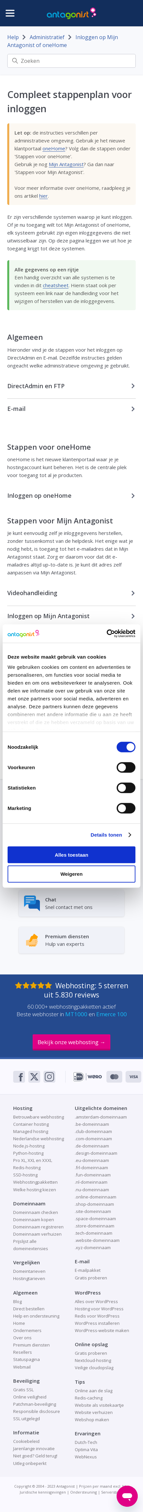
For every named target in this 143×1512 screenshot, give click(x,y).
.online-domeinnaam (95, 1197)
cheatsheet (56, 285)
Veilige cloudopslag (94, 1368)
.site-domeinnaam (93, 1211)
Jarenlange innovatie (34, 1448)
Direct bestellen (28, 1309)
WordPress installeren (97, 1323)
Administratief (47, 37)
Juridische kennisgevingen (43, 1492)
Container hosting (31, 1124)
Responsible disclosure (36, 1411)
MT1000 (76, 1014)
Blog (17, 1301)
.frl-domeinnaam (91, 1168)
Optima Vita (86, 1449)
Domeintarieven (29, 1271)
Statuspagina (26, 1359)
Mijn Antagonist (66, 164)
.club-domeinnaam (93, 1131)
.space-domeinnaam (95, 1219)
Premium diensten (31, 1345)
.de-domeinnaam (92, 1146)
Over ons (22, 1338)
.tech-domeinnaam (93, 1233)
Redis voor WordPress (97, 1316)
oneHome (54, 148)
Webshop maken (92, 1420)
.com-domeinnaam (93, 1139)
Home (19, 1323)
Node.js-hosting (28, 1146)
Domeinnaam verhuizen (37, 1234)
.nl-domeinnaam (91, 1182)
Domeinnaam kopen (33, 1219)
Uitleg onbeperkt (29, 1463)
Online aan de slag (93, 1391)
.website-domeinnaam (97, 1240)
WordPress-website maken (102, 1330)
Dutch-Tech (86, 1442)
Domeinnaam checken (35, 1212)
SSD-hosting (25, 1175)
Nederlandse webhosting (38, 1139)
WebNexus (86, 1457)
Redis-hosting (27, 1168)
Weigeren (71, 874)
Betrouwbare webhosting (38, 1117)
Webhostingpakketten (35, 1182)
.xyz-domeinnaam (93, 1247)
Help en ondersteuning (36, 1316)
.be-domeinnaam (92, 1124)
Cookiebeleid (26, 1441)
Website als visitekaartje (99, 1405)
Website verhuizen (94, 1412)
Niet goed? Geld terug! (35, 1456)
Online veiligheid (29, 1397)
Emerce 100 (111, 1014)
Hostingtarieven (29, 1278)
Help (13, 37)
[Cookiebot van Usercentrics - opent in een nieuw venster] (106, 633)
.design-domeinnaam (96, 1153)
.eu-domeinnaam (92, 1160)
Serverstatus (112, 1492)
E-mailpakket (87, 1270)
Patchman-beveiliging (34, 1404)
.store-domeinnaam (94, 1226)
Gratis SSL (23, 1390)
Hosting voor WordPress (99, 1309)
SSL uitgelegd (26, 1419)
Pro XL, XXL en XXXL (32, 1160)
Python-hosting (28, 1153)
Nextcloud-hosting (93, 1360)
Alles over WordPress (96, 1301)
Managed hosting (30, 1131)
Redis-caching (88, 1398)
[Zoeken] (72, 60)
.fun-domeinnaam (93, 1175)
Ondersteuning (83, 1492)
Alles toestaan (71, 854)
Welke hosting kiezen (34, 1190)
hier (43, 195)
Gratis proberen (91, 1278)
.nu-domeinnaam (92, 1190)
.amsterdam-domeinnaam (101, 1117)
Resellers (22, 1352)
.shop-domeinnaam (94, 1204)
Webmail (22, 1367)
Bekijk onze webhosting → (71, 1042)
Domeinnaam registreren (38, 1227)
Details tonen (106, 835)
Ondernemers (27, 1330)
